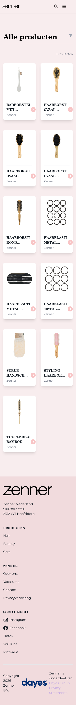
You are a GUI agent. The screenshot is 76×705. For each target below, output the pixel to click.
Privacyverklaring (17, 598)
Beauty (9, 544)
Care (7, 552)
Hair (6, 536)
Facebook (14, 628)
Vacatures (11, 582)
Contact (9, 590)
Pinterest (10, 652)
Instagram (14, 619)
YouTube (10, 644)
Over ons (10, 574)
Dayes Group (59, 683)
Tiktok (8, 636)
